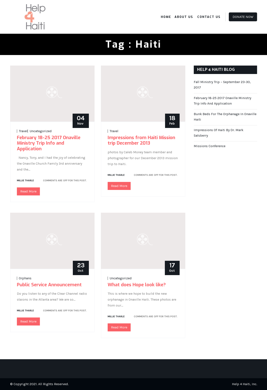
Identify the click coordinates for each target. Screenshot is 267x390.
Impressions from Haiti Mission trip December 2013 (141, 140)
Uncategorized (41, 131)
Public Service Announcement (49, 285)
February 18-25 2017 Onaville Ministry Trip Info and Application (48, 143)
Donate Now (243, 17)
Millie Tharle (25, 180)
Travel (23, 131)
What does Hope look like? (137, 285)
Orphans (25, 278)
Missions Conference (209, 146)
